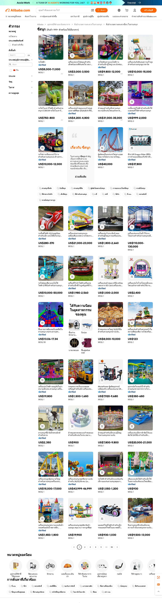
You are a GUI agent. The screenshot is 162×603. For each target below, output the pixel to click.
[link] (158, 577)
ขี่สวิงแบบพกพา (139, 586)
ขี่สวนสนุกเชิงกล (37, 592)
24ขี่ (105, 194)
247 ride (106, 592)
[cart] (127, 11)
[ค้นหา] (101, 10)
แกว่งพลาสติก (86, 586)
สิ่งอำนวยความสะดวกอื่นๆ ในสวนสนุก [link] (122, 24)
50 (112, 547)
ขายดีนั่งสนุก (139, 188)
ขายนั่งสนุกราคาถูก (47, 200)
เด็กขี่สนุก (62, 194)
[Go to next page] (117, 547)
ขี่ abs (127, 194)
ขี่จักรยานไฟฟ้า (46, 194)
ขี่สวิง (116, 194)
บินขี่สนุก (61, 188)
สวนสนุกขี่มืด (77, 188)
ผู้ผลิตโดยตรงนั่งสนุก (96, 188)
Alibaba (40, 24)
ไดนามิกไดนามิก (77, 592)
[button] (92, 10)
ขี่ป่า (24, 586)
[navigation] (20, 286)
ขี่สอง (93, 592)
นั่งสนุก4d (122, 586)
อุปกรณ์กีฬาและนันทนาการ (58, 24)
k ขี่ (94, 194)
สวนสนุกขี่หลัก (45, 188)
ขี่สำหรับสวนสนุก (79, 194)
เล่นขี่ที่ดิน (51, 586)
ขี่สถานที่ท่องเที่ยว (104, 586)
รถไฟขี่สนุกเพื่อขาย (57, 592)
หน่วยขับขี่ (141, 194)
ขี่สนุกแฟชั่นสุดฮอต (17, 592)
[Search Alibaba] (64, 10)
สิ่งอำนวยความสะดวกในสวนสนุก (88, 24)
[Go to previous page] (74, 547)
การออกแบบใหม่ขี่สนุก (119, 188)
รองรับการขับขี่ (68, 586)
